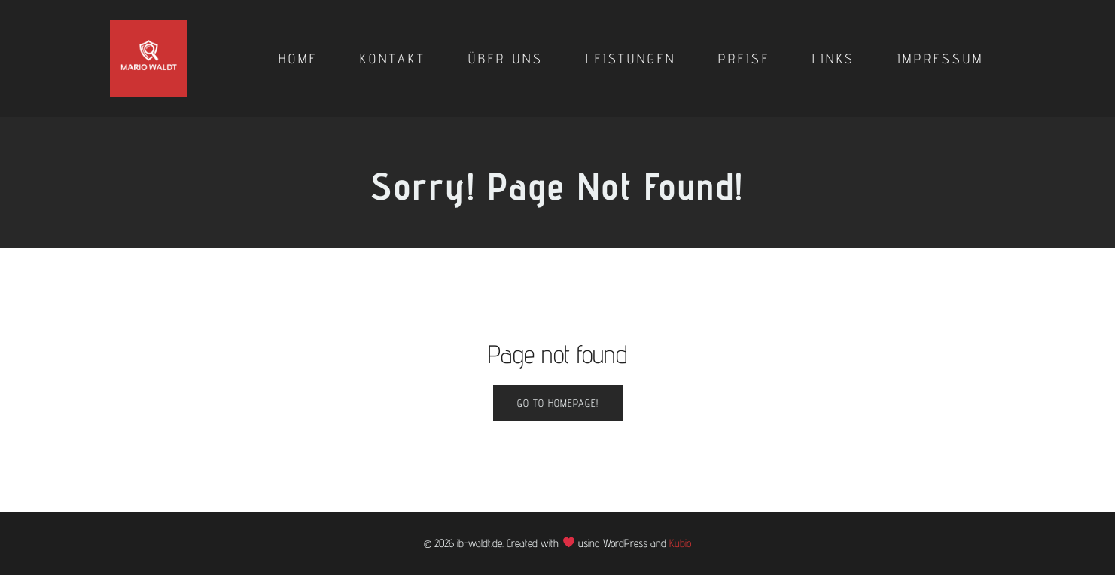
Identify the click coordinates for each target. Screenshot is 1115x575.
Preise (744, 58)
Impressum (940, 58)
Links (833, 58)
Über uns (506, 58)
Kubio (680, 543)
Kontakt (393, 58)
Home (298, 58)
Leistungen (631, 58)
